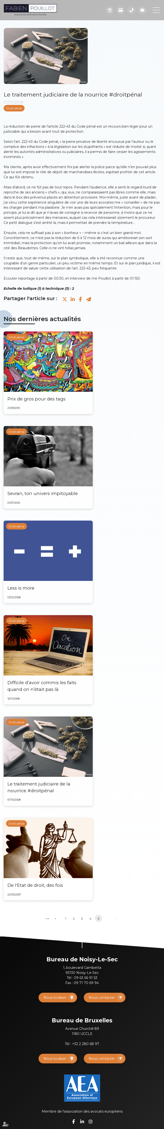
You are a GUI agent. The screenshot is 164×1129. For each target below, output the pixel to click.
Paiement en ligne (120, 10)
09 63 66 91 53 (85, 978)
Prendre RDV (109, 10)
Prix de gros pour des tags (36, 399)
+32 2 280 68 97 (85, 1044)
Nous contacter (102, 997)
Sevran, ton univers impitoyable (42, 493)
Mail (142, 10)
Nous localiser (54, 997)
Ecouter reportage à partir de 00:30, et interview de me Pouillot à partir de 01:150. (72, 278)
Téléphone (131, 10)
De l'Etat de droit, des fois (35, 885)
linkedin (82, 1121)
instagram (90, 1121)
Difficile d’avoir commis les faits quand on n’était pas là (41, 686)
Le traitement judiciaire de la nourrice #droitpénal (38, 787)
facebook (73, 1121)
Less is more (20, 588)
